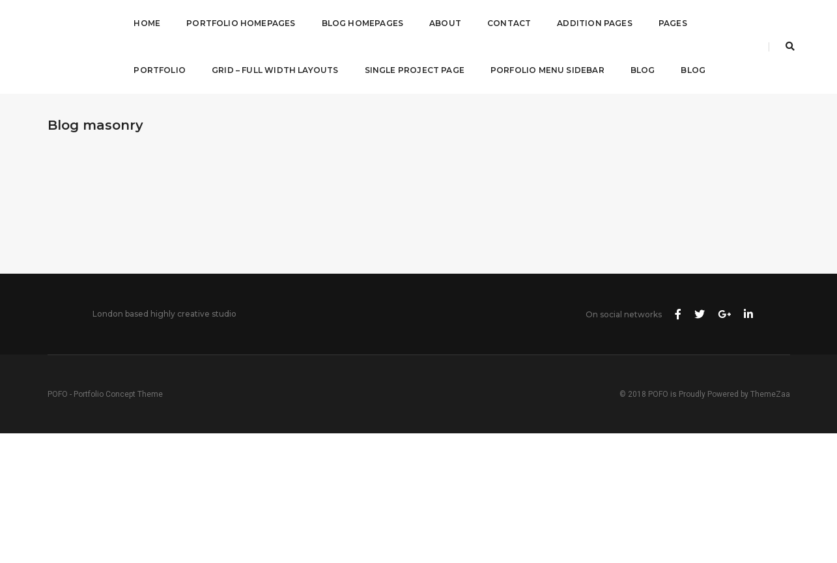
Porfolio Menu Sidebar (547, 70)
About (445, 23)
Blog (643, 70)
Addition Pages (594, 23)
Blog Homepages (363, 23)
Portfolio (160, 70)
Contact (509, 23)
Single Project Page (414, 70)
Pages (673, 23)
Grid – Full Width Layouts (275, 70)
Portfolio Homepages (240, 23)
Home (147, 23)
